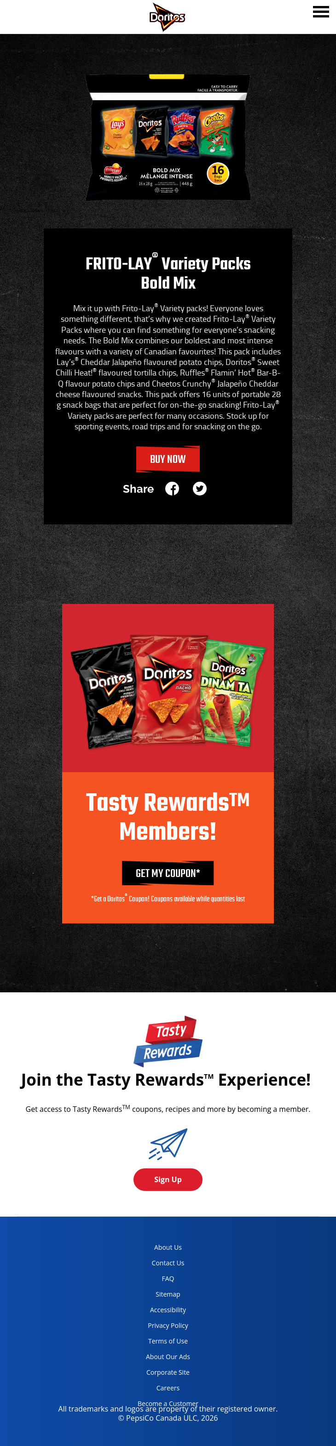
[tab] (321, 13)
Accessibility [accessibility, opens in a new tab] (158, 1311)
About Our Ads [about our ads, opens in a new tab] (160, 1358)
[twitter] (200, 489)
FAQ (168, 1278)
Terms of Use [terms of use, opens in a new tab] (159, 1343)
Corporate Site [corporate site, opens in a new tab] (160, 1374)
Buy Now (168, 459)
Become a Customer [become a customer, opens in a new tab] (164, 1405)
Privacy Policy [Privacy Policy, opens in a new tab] (159, 1327)
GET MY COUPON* (168, 873)
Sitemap (168, 1294)
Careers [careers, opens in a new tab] (155, 1389)
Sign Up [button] (168, 1179)
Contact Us (168, 1262)
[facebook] (175, 489)
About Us (168, 1247)
